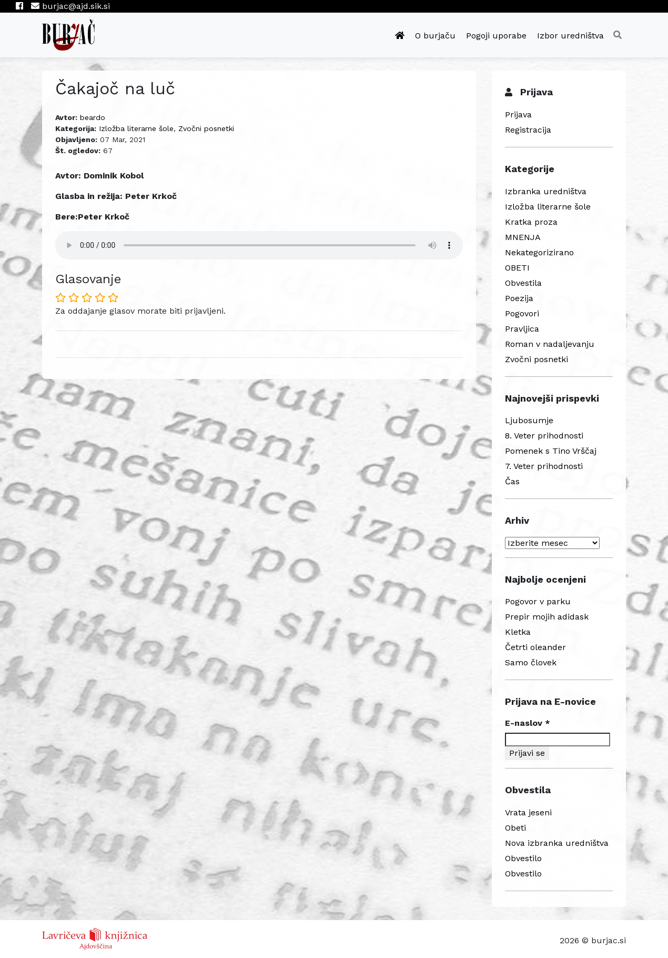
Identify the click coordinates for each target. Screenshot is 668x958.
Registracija (528, 130)
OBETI (517, 268)
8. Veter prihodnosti (544, 436)
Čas (512, 481)
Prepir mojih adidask (547, 617)
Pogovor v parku (538, 601)
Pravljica (522, 329)
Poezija (519, 298)
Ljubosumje (529, 420)
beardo (92, 117)
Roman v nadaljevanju (549, 344)
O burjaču (435, 36)
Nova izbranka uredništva (557, 843)
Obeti (515, 828)
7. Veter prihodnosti (544, 466)
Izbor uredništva (570, 36)
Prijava (518, 114)
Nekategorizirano (539, 252)
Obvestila (523, 283)
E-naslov (527, 723)
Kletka (518, 632)
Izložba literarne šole (136, 128)
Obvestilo (523, 858)
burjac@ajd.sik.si (70, 6)
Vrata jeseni (528, 812)
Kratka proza (531, 222)
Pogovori (522, 313)
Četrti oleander (535, 647)
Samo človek (530, 662)
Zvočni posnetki (206, 128)
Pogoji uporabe (496, 36)
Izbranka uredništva (545, 191)
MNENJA (523, 237)
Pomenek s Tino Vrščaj (550, 451)
